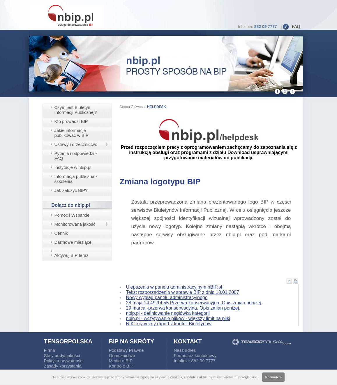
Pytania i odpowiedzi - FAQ (75, 156)
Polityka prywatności (64, 360)
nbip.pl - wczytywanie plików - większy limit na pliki (178, 318)
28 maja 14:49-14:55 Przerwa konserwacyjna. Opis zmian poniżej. (194, 302)
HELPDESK (156, 107)
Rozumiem (273, 377)
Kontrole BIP (121, 365)
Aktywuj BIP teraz (71, 255)
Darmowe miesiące (73, 242)
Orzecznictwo (122, 355)
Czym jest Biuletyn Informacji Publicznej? (75, 110)
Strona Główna (131, 107)
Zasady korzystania (63, 365)
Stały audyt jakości (62, 355)
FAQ (296, 26)
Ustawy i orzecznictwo (76, 144)
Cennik (61, 233)
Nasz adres (185, 350)
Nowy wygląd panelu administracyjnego (167, 297)
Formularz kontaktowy (195, 355)
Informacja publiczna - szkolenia (75, 179)
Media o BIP (121, 360)
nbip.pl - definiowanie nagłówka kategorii (168, 313)
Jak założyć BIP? (71, 190)
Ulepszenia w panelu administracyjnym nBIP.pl (174, 287)
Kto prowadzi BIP (71, 121)
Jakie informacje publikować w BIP (71, 133)
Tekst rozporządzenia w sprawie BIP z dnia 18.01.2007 (182, 292)
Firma (49, 350)
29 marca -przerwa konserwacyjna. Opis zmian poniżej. (183, 307)
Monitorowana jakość (75, 224)
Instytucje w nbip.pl (72, 167)
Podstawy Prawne (126, 350)
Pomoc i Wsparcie (72, 215)
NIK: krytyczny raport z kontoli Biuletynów (168, 323)
